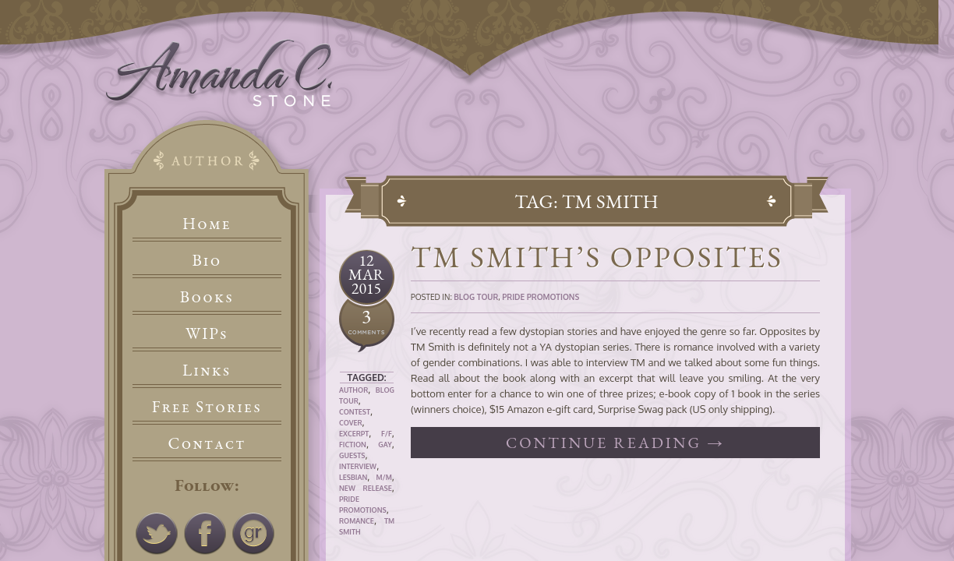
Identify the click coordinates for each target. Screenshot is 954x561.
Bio (207, 259)
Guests (352, 455)
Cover (350, 422)
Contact (207, 442)
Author (353, 390)
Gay (385, 444)
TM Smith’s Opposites (597, 257)
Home (206, 223)
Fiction (352, 444)
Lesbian (353, 477)
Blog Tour (476, 297)
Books (207, 296)
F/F (386, 433)
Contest (354, 412)
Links (206, 369)
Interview (357, 466)
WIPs (207, 333)
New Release (365, 488)
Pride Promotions (540, 297)
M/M (383, 477)
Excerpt (354, 433)
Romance (356, 521)
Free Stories (207, 406)
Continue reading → (615, 442)
